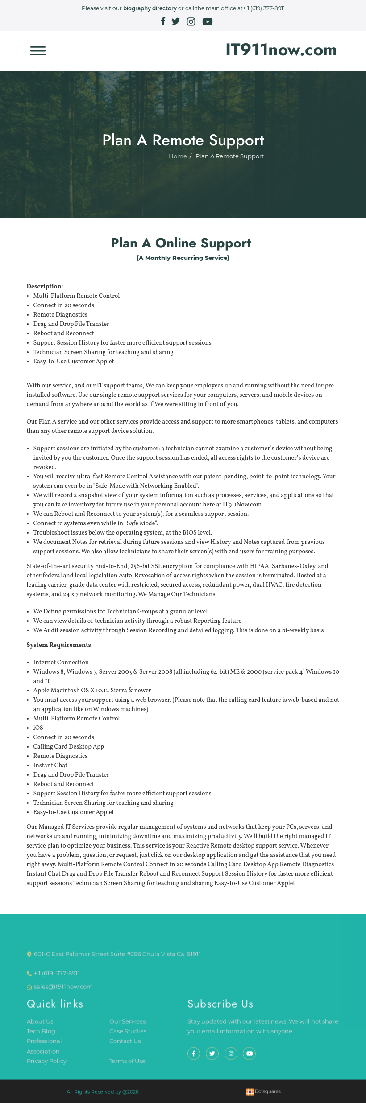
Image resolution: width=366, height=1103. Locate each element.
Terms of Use (127, 1065)
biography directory (150, 8)
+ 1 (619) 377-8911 (264, 8)
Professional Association (44, 1050)
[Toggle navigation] (38, 50)
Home (178, 159)
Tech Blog (41, 1036)
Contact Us (125, 1045)
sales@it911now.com (63, 991)
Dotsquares (263, 1096)
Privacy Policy (47, 1065)
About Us (40, 1025)
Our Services (127, 1025)
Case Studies (127, 1036)
